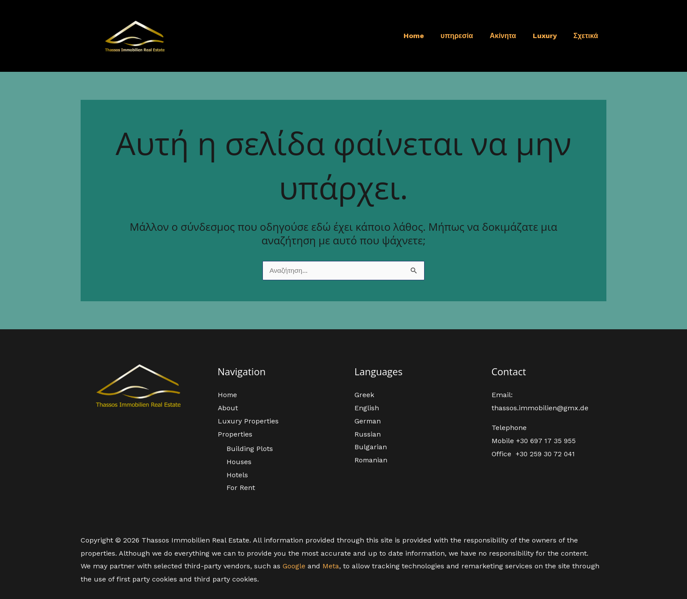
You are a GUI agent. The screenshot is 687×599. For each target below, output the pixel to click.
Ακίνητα (509, 36)
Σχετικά (587, 36)
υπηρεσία (466, 36)
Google (294, 566)
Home (425, 36)
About (228, 408)
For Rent (241, 488)
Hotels (237, 475)
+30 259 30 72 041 (546, 454)
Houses (239, 462)
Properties (235, 434)
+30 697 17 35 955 (546, 441)
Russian (367, 434)
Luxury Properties (248, 421)
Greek (364, 395)
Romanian (371, 460)
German (368, 421)
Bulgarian (370, 447)
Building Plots (250, 449)
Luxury (549, 36)
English (366, 408)
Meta (330, 566)
